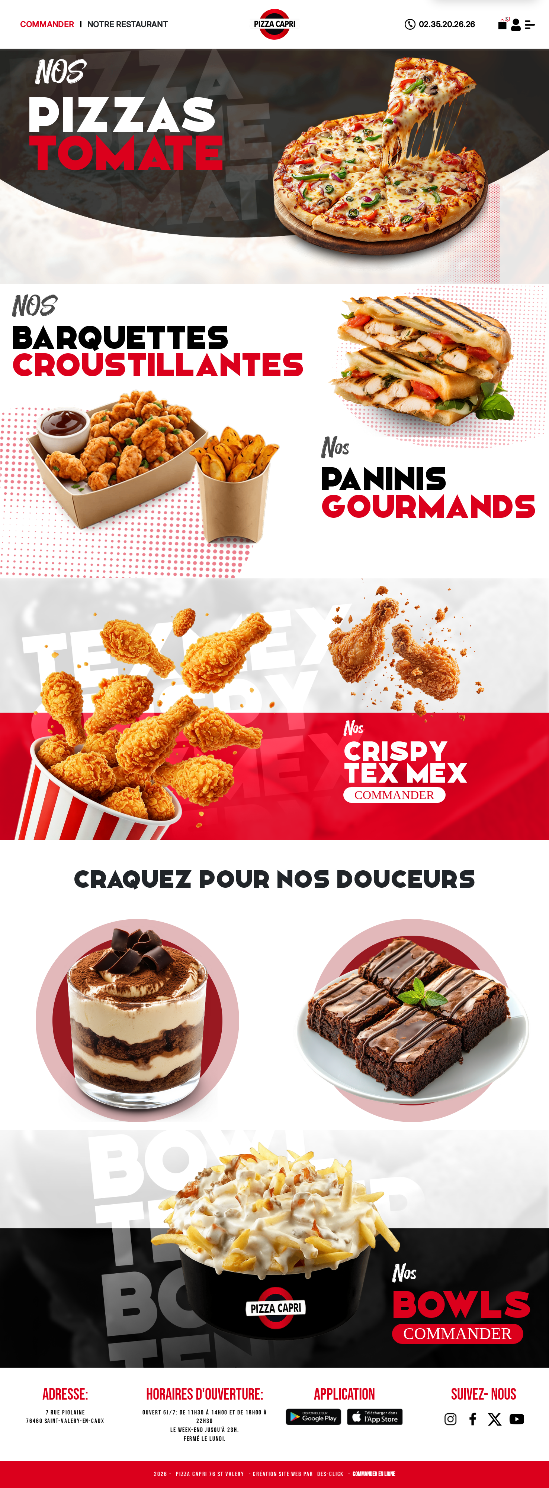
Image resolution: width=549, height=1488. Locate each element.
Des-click (331, 1474)
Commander (47, 24)
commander (399, 782)
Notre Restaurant (127, 24)
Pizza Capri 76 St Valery (211, 1474)
